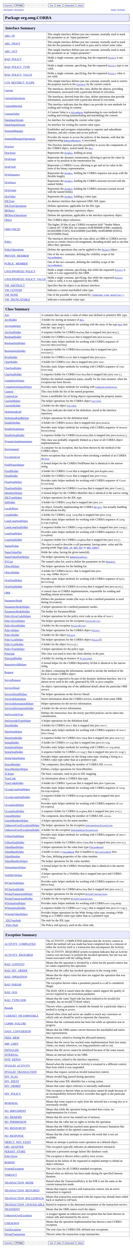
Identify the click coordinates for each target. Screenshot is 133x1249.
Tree (51, 5)
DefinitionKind (13, 411)
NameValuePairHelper (17, 556)
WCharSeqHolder (14, 889)
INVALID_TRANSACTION (21, 1071)
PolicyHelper (12, 630)
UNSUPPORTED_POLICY (20, 271)
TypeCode (10, 778)
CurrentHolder (13, 405)
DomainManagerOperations (20, 138)
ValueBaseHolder (14, 851)
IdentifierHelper (13, 492)
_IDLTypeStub (13, 920)
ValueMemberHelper (16, 861)
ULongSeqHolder (14, 811)
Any (7, 315)
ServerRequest (13, 680)
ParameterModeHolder (17, 611)
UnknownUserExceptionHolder (22, 829)
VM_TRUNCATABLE (17, 299)
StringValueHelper (15, 758)
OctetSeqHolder (13, 586)
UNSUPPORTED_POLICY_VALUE (25, 279)
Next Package (19, 10)
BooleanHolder (13, 336)
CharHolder (11, 361)
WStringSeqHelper (15, 903)
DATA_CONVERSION (18, 1031)
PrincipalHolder (13, 658)
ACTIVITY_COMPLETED (20, 944)
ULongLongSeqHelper (17, 789)
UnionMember (13, 815)
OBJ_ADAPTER (14, 1146)
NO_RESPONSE (14, 1135)
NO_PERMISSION (15, 1121)
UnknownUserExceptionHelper (22, 825)
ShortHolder (11, 725)
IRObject (10, 210)
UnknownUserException (18, 1215)
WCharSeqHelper (14, 882)
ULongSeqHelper (14, 804)
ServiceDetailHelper (16, 694)
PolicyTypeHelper (15, 648)
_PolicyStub (11, 925)
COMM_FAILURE (15, 1023)
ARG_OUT (11, 51)
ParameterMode (13, 600)
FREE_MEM (12, 1037)
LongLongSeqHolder (16, 527)
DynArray (10, 152)
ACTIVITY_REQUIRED (19, 954)
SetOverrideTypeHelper (18, 720)
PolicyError (11, 1156)
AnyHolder (11, 319)
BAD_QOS (11, 992)
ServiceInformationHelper (19, 703)
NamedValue (12, 545)
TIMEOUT (11, 1174)
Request (9, 672)
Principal (10, 653)
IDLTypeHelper (13, 497)
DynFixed (10, 166)
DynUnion (10, 190)
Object (8, 219)
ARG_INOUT (12, 43)
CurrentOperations (15, 98)
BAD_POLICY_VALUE (18, 74)
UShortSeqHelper (14, 836)
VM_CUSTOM (13, 290)
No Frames (121, 10)
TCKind (9, 773)
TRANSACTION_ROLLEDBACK (24, 1198)
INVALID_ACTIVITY (17, 1065)
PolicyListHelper (14, 639)
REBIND (10, 1162)
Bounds (9, 1007)
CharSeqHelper (13, 368)
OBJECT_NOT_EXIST (18, 1142)
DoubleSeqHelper (14, 428)
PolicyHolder (12, 634)
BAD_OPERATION (16, 976)
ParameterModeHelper (17, 606)
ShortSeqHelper (13, 731)
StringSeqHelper (14, 747)
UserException (13, 1229)
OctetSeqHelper (13, 580)
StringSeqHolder (14, 751)
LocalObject (11, 508)
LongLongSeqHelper (16, 521)
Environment (12, 449)
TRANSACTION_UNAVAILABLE (25, 1204)
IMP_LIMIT (12, 1043)
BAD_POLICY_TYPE (17, 67)
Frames (113, 10)
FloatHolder (11, 475)
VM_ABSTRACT (15, 285)
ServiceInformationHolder (19, 708)
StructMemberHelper (16, 769)
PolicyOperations (14, 249)
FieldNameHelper (14, 464)
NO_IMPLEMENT (15, 1110)
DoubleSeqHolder (15, 435)
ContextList (11, 396)
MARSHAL (11, 1103)
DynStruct (10, 182)
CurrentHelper (12, 400)
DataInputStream (14, 120)
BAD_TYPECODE (15, 1000)
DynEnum (10, 159)
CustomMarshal (13, 106)
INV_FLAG (11, 1076)
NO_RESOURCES (15, 1128)
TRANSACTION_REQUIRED (22, 1190)
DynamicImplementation (18, 441)
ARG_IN (10, 35)
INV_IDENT (12, 1081)
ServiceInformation (15, 698)
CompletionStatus (14, 380)
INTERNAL (11, 1054)
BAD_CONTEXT (15, 964)
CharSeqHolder (13, 374)
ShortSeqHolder (13, 737)
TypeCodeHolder (14, 783)
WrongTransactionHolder (19, 898)
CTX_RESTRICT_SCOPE (19, 82)
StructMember (12, 764)
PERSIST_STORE (15, 1151)
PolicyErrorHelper (15, 620)
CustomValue (12, 113)
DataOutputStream (15, 124)
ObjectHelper (12, 566)
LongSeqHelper (13, 533)
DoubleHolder (12, 422)
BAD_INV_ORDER (16, 970)
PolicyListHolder (14, 644)
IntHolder (10, 502)
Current (9, 90)
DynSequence (12, 174)
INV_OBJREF (13, 1085)
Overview (8, 5)
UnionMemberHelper (16, 820)
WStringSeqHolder (15, 907)
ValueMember (12, 856)
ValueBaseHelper (14, 847)
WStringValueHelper (16, 914)
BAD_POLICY (13, 59)
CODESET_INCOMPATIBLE (21, 1015)
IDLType (9, 201)
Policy (8, 241)
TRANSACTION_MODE (19, 1182)
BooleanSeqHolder (15, 350)
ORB (7, 592)
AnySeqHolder (13, 332)
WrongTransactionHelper (19, 893)
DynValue (10, 196)
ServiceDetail (12, 687)
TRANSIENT (12, 1209)
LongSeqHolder (13, 539)
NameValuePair (13, 552)
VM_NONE (11, 294)
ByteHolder (11, 357)
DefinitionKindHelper (17, 418)
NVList (9, 561)
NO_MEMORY (13, 1117)
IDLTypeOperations (15, 205)
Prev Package (8, 10)
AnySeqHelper (13, 326)
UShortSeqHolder (14, 842)
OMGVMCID (12, 229)
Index (59, 5)
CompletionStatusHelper (18, 386)
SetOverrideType (14, 714)
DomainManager (14, 130)
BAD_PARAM (13, 984)
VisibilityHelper (13, 875)
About (80, 5)
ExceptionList (12, 457)
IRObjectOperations (16, 215)
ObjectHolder (12, 572)
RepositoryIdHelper (15, 664)
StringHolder (12, 742)
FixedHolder (12, 471)
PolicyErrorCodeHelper (18, 616)
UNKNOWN (12, 1223)
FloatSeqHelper (13, 482)
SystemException (14, 1168)
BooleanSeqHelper (15, 343)
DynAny (9, 146)
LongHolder (11, 514)
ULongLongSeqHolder (17, 797)
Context (9, 391)
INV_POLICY (13, 1093)
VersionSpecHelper (15, 867)
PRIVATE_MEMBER (17, 255)
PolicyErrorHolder (15, 625)
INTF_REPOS (13, 1059)
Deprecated (69, 5)
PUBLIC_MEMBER (16, 263)
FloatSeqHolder (13, 488)
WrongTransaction (15, 1234)
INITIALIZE (12, 1050)
